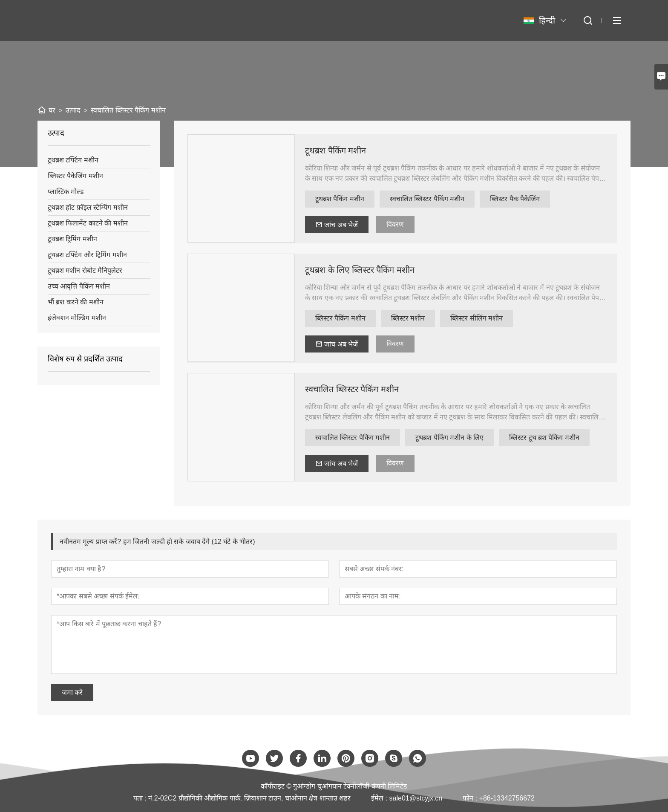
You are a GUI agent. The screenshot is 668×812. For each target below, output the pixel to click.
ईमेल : (380, 798)
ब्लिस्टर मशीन (408, 318)
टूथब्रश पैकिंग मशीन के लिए (449, 437)
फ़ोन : (471, 798)
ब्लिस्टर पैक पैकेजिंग (515, 198)
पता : (140, 798)
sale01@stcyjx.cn (416, 798)
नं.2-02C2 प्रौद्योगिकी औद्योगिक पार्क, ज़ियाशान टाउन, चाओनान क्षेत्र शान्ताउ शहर (249, 798)
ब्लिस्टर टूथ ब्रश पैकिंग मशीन (544, 437)
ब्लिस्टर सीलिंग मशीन (476, 318)
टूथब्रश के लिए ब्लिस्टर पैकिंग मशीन (360, 270)
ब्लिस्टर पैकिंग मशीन (340, 318)
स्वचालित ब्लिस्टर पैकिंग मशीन (427, 198)
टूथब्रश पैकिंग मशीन (335, 150)
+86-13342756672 (507, 798)
